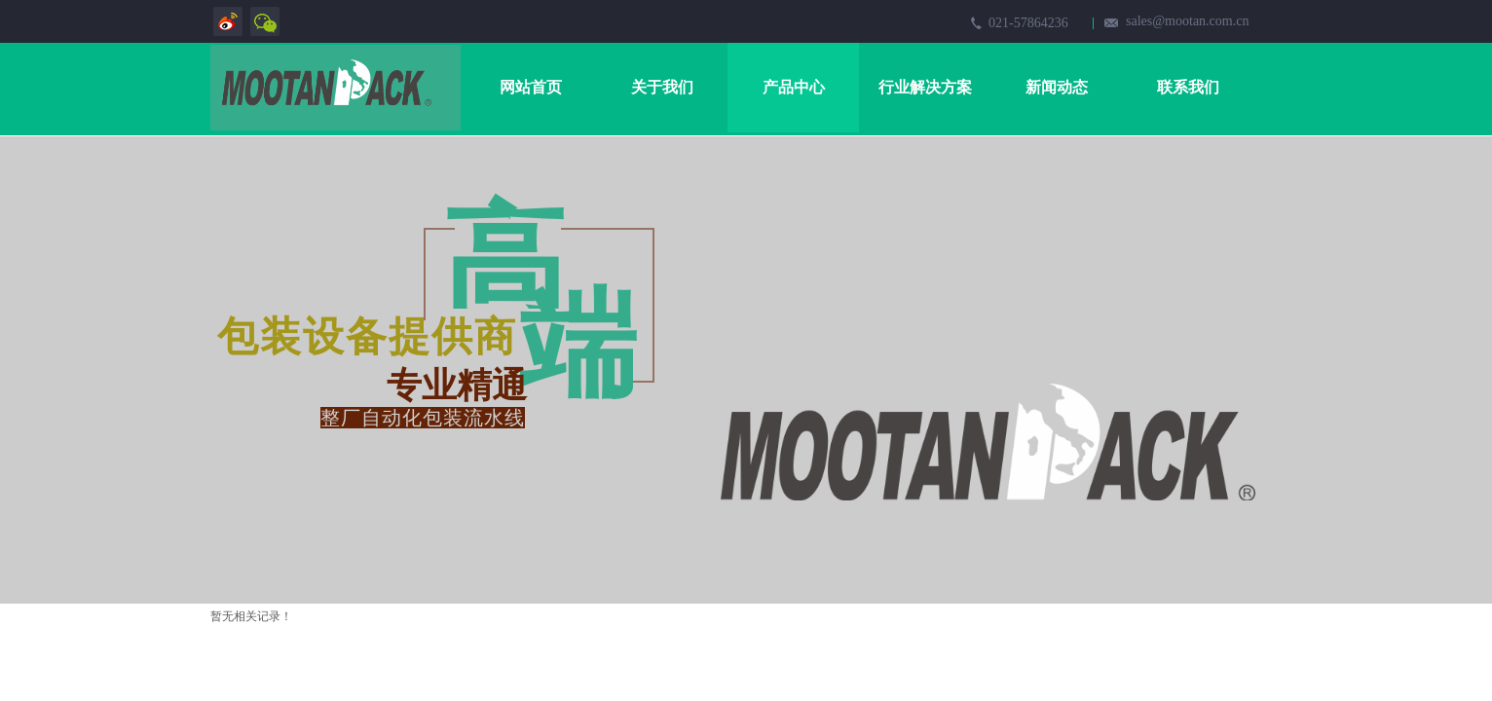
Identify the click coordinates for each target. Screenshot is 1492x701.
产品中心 (794, 87)
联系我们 (1188, 87)
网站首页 (531, 87)
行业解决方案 (925, 87)
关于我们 (662, 87)
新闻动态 (1057, 87)
